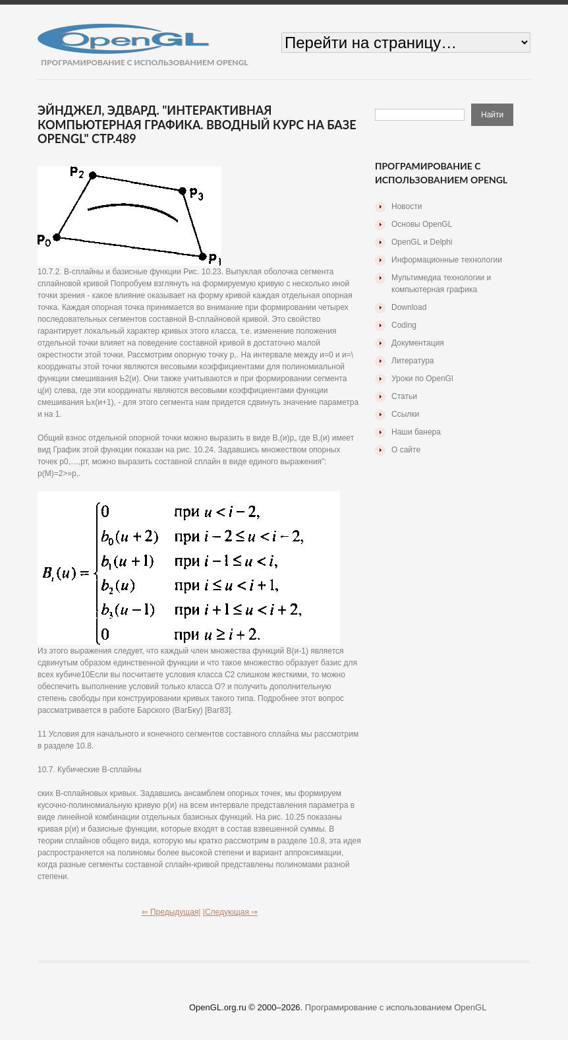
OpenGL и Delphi (421, 242)
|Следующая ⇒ (230, 912)
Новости (406, 206)
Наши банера (416, 432)
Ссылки (405, 414)
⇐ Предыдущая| (171, 912)
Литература (412, 360)
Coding (403, 325)
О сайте (405, 449)
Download (408, 307)
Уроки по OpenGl (422, 378)
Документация (417, 343)
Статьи (404, 396)
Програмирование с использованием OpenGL (396, 1007)
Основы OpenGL (421, 224)
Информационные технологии (446, 259)
